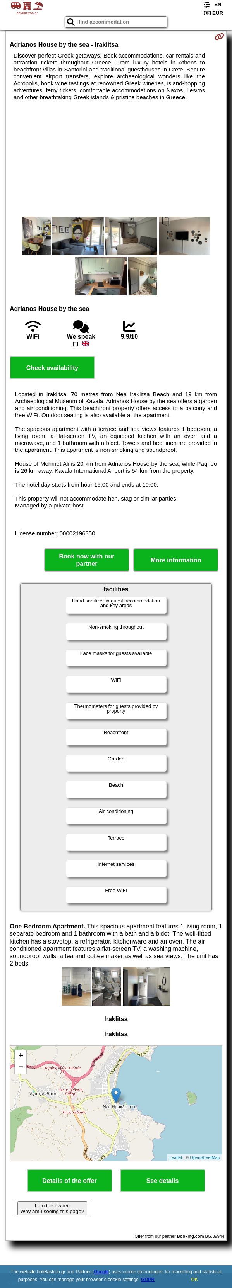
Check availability (52, 368)
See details (162, 1181)
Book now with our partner (86, 560)
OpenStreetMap (205, 1157)
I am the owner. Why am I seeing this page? (52, 1208)
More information (176, 560)
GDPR (148, 1279)
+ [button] (20, 1056)
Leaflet (175, 1157)
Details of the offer (69, 1181)
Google (101, 1271)
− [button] (20, 1068)
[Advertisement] (116, 159)
